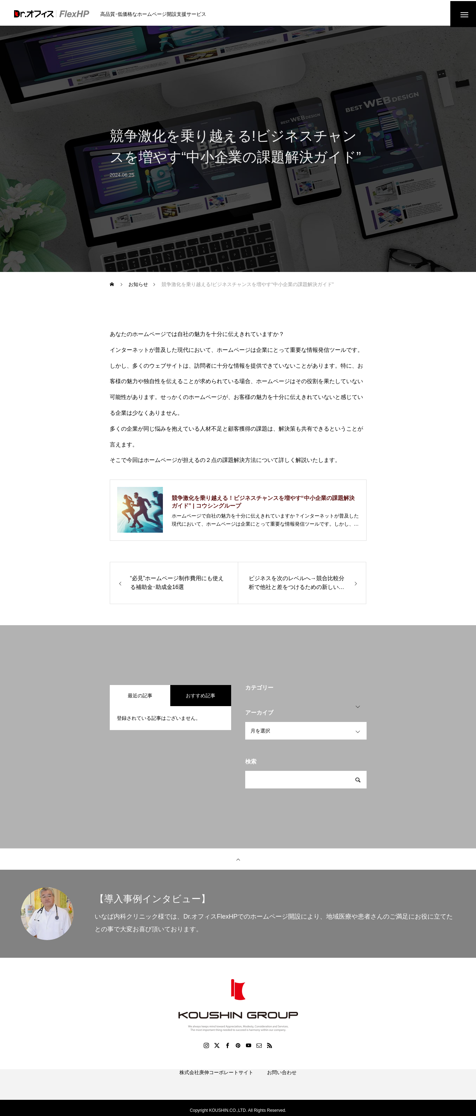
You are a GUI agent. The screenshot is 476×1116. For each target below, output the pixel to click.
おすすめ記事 (200, 698)
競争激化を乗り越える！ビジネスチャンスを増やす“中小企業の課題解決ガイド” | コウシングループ (263, 504)
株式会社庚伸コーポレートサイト (216, 1083)
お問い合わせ (282, 1083)
